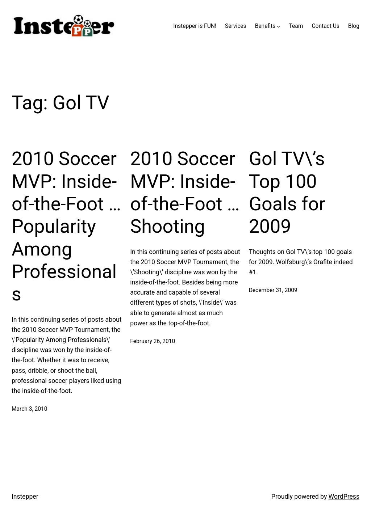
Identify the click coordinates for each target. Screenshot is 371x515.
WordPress (344, 496)
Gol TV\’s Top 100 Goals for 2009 (287, 192)
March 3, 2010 (29, 409)
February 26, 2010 (152, 341)
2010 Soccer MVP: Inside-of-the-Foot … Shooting (184, 192)
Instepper (25, 496)
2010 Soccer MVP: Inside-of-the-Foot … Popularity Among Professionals (66, 226)
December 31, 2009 (273, 290)
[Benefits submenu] (278, 26)
